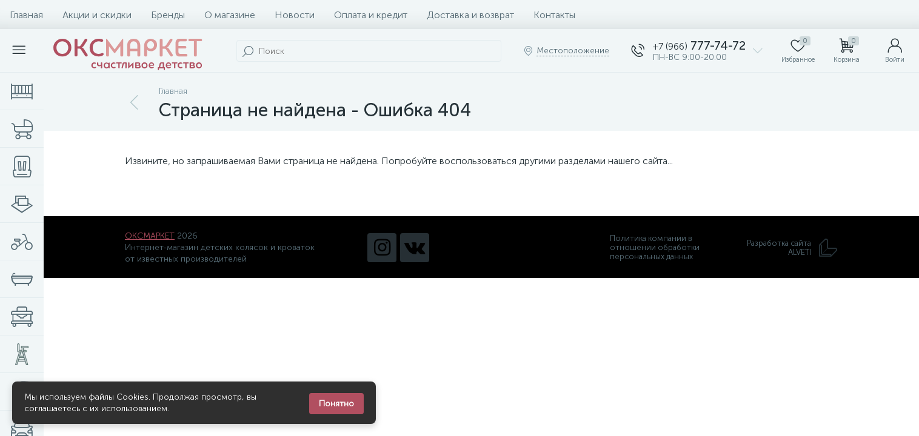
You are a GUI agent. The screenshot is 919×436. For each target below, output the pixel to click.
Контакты (554, 15)
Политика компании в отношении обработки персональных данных (655, 247)
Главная (26, 15)
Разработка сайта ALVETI (792, 247)
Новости (295, 15)
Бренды (168, 15)
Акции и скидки (97, 15)
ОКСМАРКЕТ (150, 236)
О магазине (229, 15)
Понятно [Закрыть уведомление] (336, 403)
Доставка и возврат (470, 15)
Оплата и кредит (370, 15)
